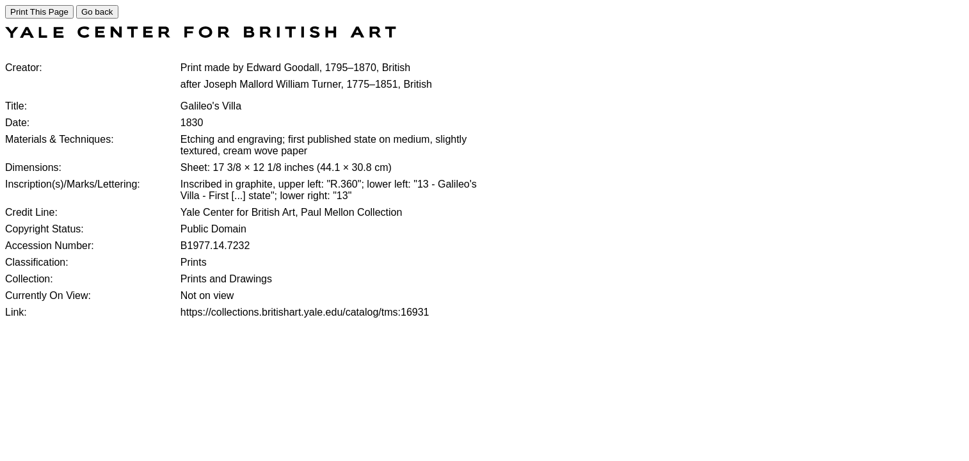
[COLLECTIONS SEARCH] (200, 34)
